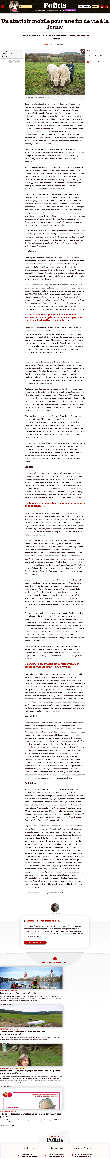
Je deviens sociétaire (20, 1121)
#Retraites (31, 1123)
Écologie (44, 10)
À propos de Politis (19, 1128)
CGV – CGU (55, 1146)
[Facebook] (33, 1152)
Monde (3, 1128)
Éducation (10, 1121)
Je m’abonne (17, 1123)
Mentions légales (29, 1146)
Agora (2, 1118)
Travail (9, 1118)
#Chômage (31, 1125)
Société (51, 10)
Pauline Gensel (48, 44)
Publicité (81, 1146)
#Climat (30, 1118)
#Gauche (30, 1121)
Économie (9, 1119)
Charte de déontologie (43, 1146)
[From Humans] (54, 1152)
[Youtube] (43, 1152)
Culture (61, 10)
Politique (37, 10)
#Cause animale (102, 61)
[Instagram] (49, 1152)
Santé (8, 1123)
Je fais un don (18, 1119)
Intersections (70, 10)
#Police (30, 1119)
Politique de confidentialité (69, 1146)
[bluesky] (38, 1152)
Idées (56, 10)
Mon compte (17, 1130)
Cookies (89, 1146)
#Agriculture (93, 61)
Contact (19, 1146)
